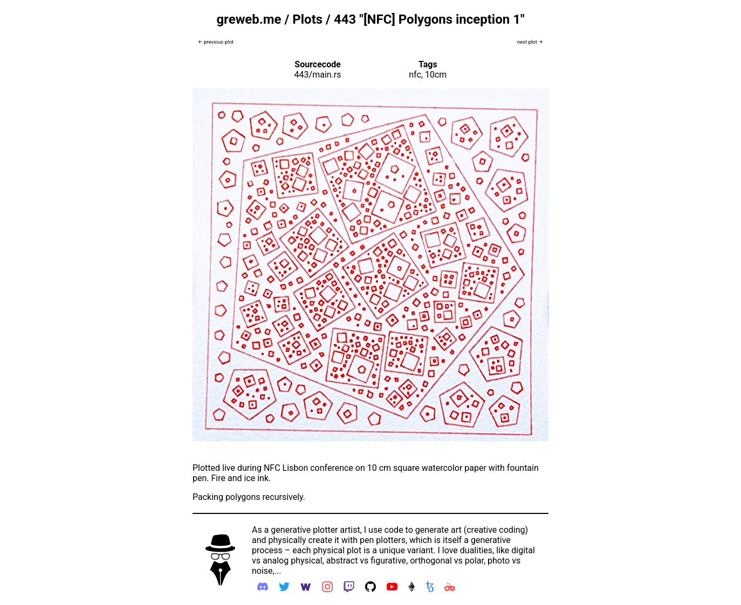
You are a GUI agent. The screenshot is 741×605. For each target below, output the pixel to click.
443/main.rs (317, 74)
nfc (415, 74)
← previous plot (216, 42)
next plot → (530, 42)
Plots (307, 19)
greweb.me (248, 19)
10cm (436, 74)
